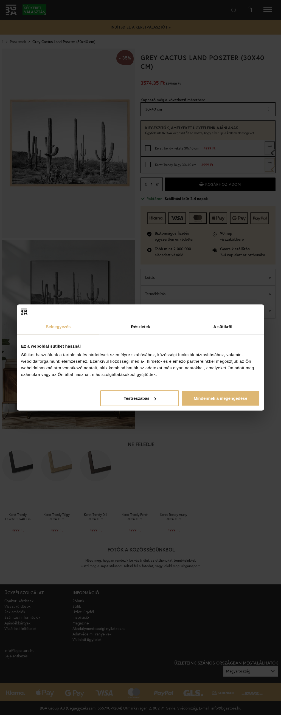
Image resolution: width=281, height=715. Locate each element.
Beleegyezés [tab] (58, 326)
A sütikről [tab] (222, 326)
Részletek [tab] (140, 326)
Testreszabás (140, 398)
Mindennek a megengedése (220, 398)
